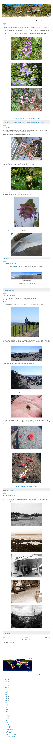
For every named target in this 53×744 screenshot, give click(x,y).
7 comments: (6, 289)
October (8, 711)
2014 (6, 698)
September (8, 713)
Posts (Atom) (11, 642)
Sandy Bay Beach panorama (9, 263)
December (8, 707)
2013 (6, 700)
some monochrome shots (9, 495)
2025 (6, 677)
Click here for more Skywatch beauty (26, 283)
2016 (6, 694)
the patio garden (6, 127)
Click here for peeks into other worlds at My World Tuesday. (26, 118)
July (7, 716)
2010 (6, 705)
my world (42, 122)
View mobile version (26, 639)
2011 (6, 704)
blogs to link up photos (39, 20)
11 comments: (7, 632)
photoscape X (30, 20)
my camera (22, 20)
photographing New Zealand (22, 5)
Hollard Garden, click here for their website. (26, 114)
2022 (6, 683)
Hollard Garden (6, 24)
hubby (7, 490)
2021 (6, 685)
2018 (6, 690)
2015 (6, 696)
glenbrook (8, 633)
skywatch (12, 290)
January (8, 738)
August (7, 715)
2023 (6, 681)
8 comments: (6, 121)
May (7, 720)
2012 (6, 702)
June (7, 718)
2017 (6, 692)
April (7, 722)
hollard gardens (9, 122)
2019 (6, 689)
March (7, 724)
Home (4, 20)
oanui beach (11, 490)
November (8, 709)
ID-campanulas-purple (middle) (18, 122)
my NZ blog (15, 20)
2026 (6, 676)
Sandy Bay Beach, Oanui (9, 295)
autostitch (15, 266)
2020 (6, 687)
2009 (6, 741)
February (8, 726)
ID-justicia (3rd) (28, 122)
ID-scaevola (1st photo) (35, 122)
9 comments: (6, 488)
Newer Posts (5, 637)
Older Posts (47, 637)
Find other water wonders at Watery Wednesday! (26, 486)
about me (9, 20)
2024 (6, 679)
